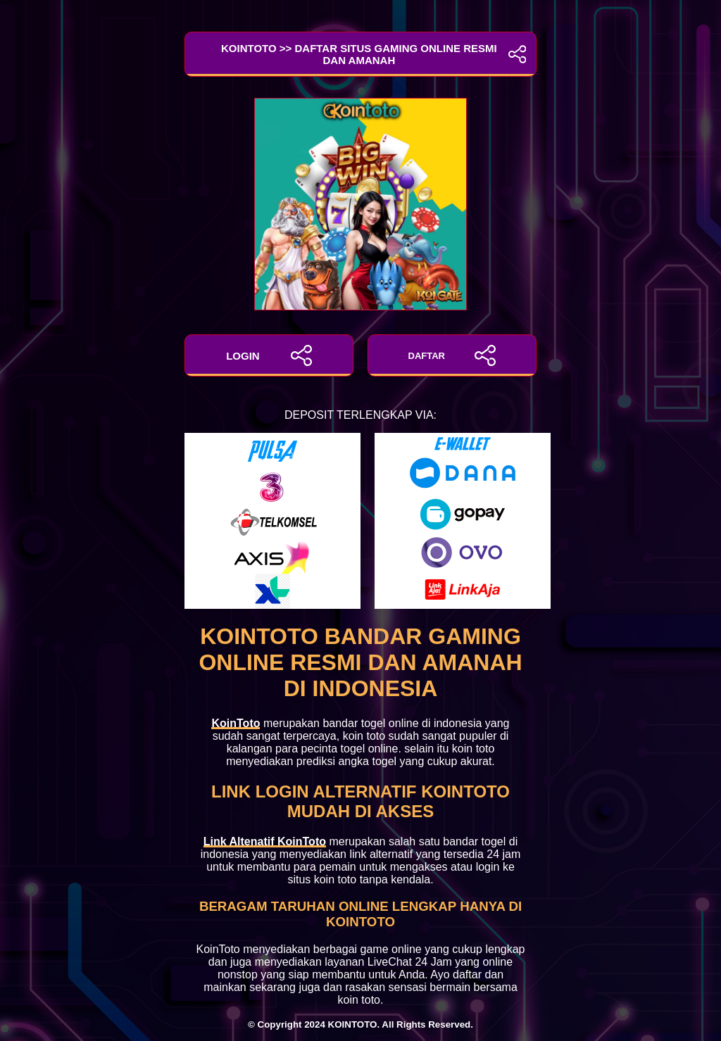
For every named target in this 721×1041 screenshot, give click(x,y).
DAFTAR (452, 355)
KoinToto (235, 723)
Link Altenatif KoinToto (264, 841)
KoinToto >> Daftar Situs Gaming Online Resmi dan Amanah (360, 54)
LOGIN (269, 355)
